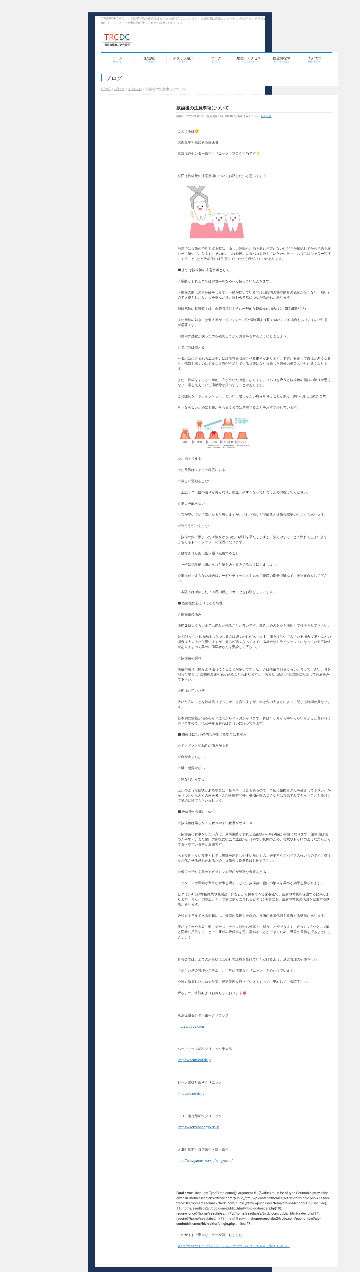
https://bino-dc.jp (191, 1093)
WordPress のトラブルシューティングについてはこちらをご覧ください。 (234, 1246)
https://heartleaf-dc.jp (194, 1060)
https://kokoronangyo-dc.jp (198, 1127)
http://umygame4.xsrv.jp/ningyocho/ (205, 1161)
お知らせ (266, 116)
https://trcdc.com (191, 1026)
